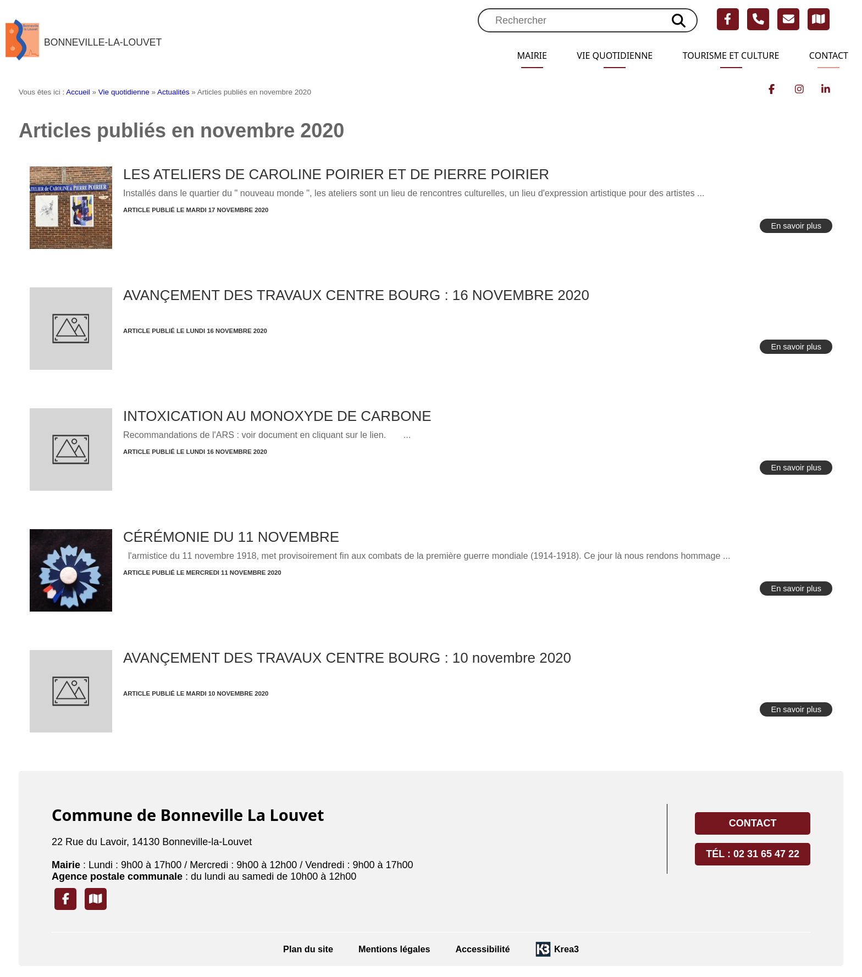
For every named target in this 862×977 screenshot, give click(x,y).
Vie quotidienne (592, 56)
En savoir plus (796, 225)
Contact (826, 56)
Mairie (503, 56)
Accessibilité (482, 949)
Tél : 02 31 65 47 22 (752, 853)
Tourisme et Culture (719, 56)
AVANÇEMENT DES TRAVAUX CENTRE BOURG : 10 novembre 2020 (347, 657)
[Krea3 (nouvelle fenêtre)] (557, 949)
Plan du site (308, 949)
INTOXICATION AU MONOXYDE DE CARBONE (277, 416)
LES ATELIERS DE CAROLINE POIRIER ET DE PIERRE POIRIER (336, 174)
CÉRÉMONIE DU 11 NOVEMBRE (231, 537)
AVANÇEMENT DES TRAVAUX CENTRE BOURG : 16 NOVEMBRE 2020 (356, 295)
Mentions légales (394, 949)
